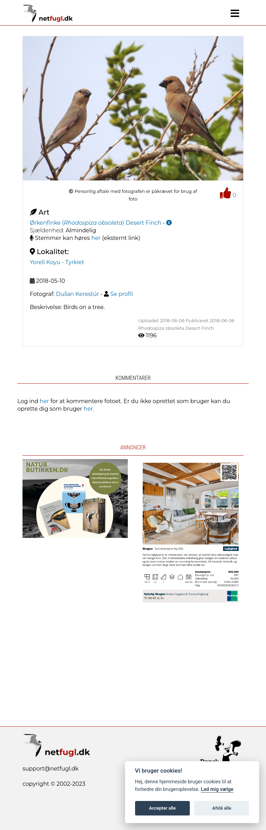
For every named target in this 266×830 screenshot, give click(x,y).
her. (89, 408)
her (96, 238)
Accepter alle (162, 808)
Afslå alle (221, 808)
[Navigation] (235, 13)
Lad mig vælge (217, 789)
